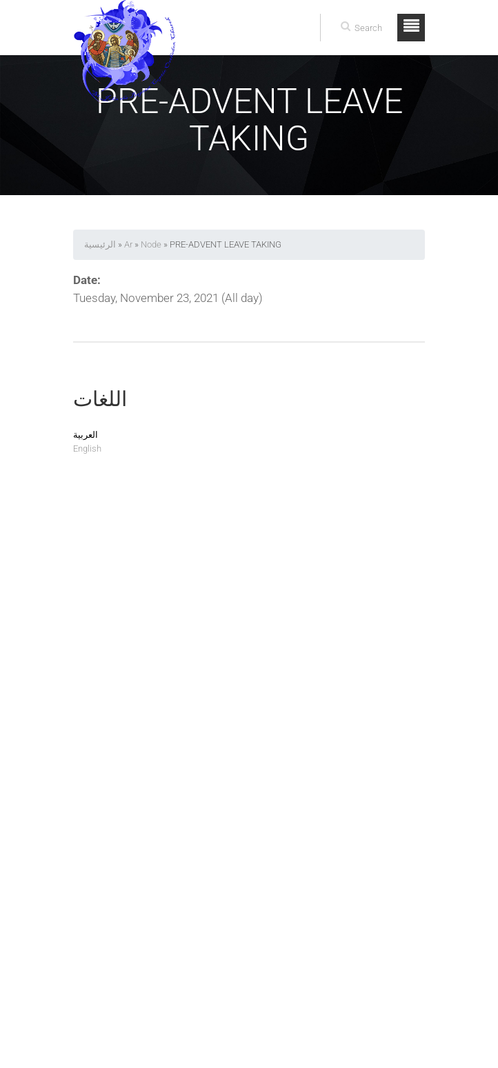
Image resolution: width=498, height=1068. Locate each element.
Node (151, 244)
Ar (128, 244)
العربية (85, 435)
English (87, 448)
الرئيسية (100, 244)
